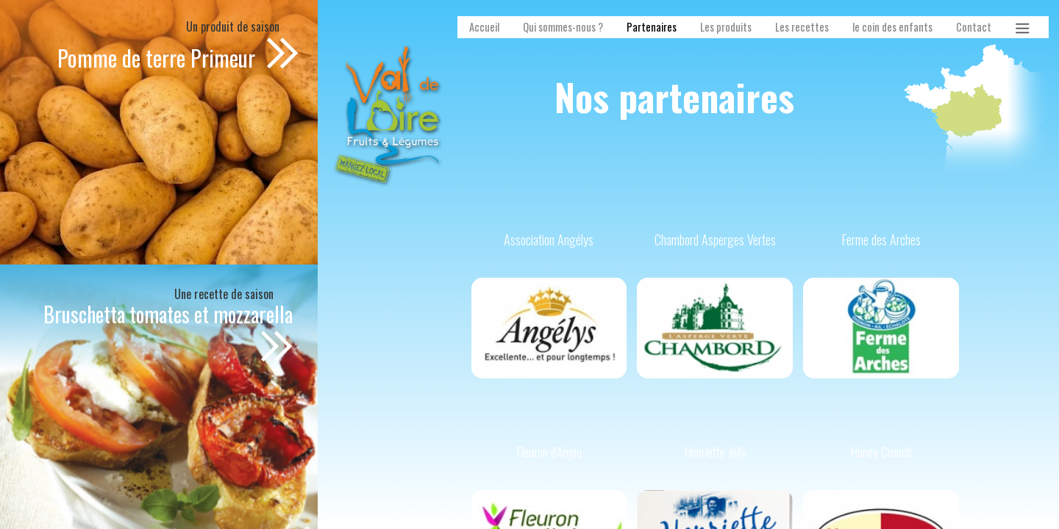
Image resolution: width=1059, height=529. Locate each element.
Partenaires (652, 27)
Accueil (484, 27)
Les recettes (802, 27)
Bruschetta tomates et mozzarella (168, 314)
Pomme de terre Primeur (158, 57)
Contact (973, 27)
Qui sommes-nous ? (563, 27)
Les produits (726, 27)
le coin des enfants (892, 27)
